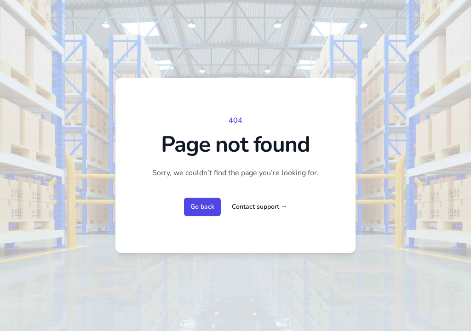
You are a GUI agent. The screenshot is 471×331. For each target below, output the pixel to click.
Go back (202, 206)
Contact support (259, 206)
